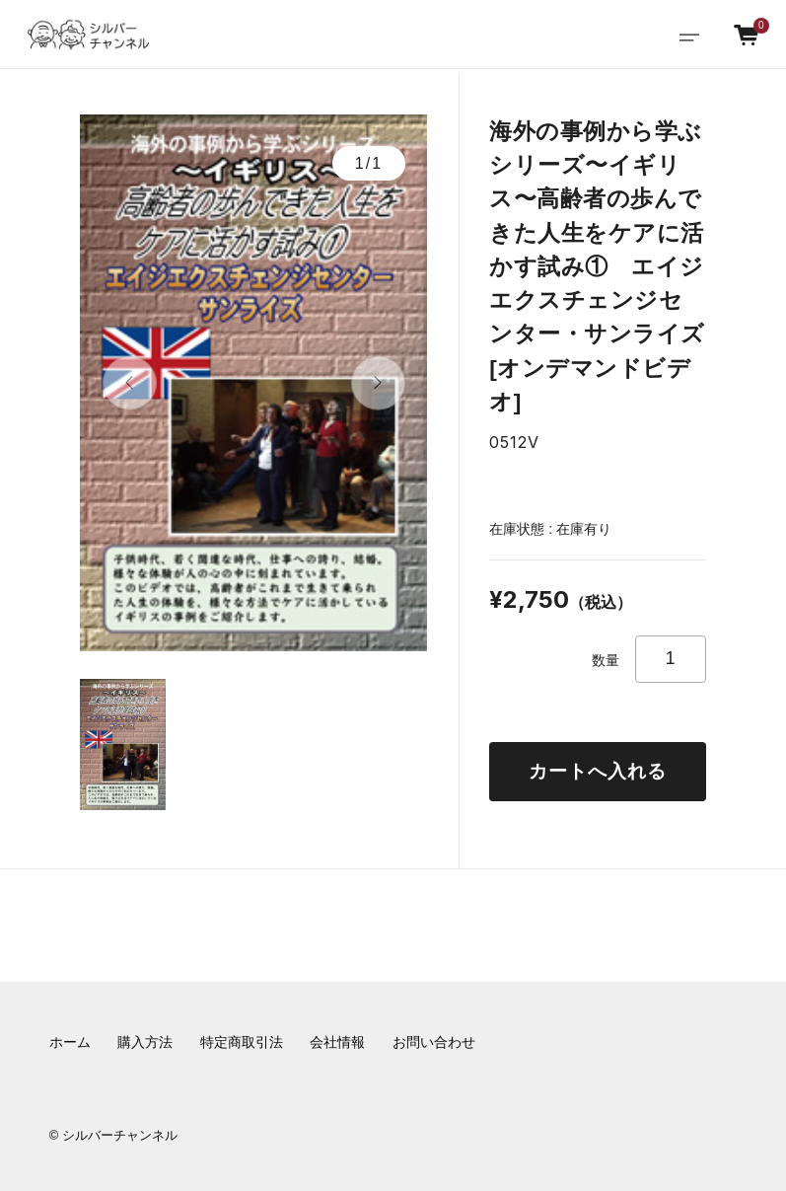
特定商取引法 (241, 1042)
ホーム (70, 1042)
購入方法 (145, 1042)
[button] (130, 383)
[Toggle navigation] (689, 35)
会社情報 (337, 1042)
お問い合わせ (434, 1042)
